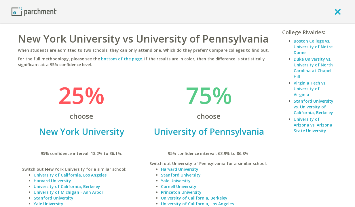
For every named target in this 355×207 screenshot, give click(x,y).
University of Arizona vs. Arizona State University (313, 124)
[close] (337, 11)
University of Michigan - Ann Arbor (68, 192)
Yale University (48, 203)
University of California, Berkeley (67, 186)
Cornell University (178, 186)
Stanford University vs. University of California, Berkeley (313, 106)
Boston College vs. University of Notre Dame (313, 46)
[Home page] (34, 11)
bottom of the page (121, 59)
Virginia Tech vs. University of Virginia (310, 88)
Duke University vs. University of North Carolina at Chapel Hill (313, 67)
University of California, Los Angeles (70, 175)
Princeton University (181, 192)
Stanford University (53, 198)
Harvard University (52, 180)
